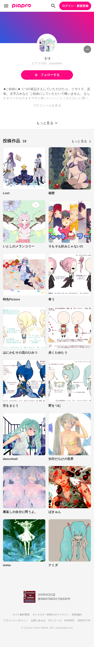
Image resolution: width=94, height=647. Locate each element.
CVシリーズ (54, 620)
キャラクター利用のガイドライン (50, 614)
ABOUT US (83, 620)
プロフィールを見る (47, 105)
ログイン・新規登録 (75, 6)
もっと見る (81, 141)
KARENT (69, 620)
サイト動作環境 (21, 614)
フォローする (47, 75)
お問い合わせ (38, 620)
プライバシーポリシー (16, 620)
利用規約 (76, 614)
